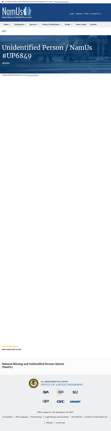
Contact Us (95, 14)
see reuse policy (32, 75)
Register (79, 14)
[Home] (17, 12)
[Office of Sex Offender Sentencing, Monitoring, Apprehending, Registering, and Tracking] (75, 403)
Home (4, 31)
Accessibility (7, 417)
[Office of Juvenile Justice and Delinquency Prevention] (46, 404)
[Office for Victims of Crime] (60, 403)
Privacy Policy (36, 417)
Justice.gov (60, 423)
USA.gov (49, 423)
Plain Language (22, 417)
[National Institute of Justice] (75, 394)
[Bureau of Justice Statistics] (60, 395)
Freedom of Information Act (96, 417)
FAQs (87, 14)
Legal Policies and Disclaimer (57, 417)
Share (105, 15)
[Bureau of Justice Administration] (46, 394)
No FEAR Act (77, 417)
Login (71, 14)
